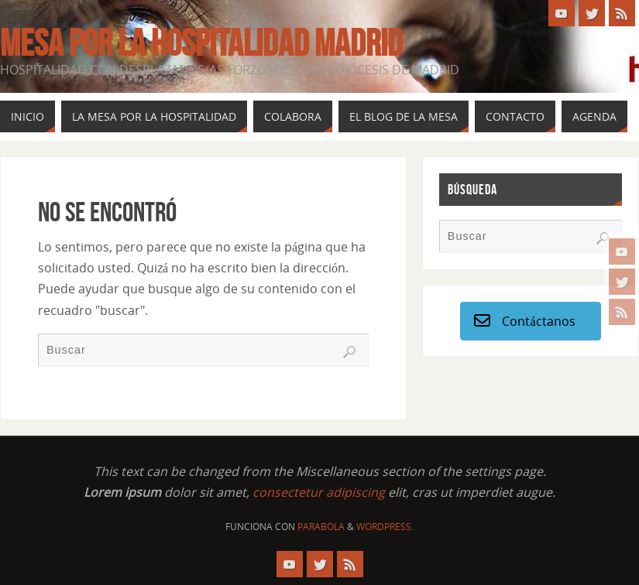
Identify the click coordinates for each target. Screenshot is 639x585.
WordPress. (385, 526)
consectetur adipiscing (319, 492)
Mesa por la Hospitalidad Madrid (201, 43)
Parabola (321, 526)
